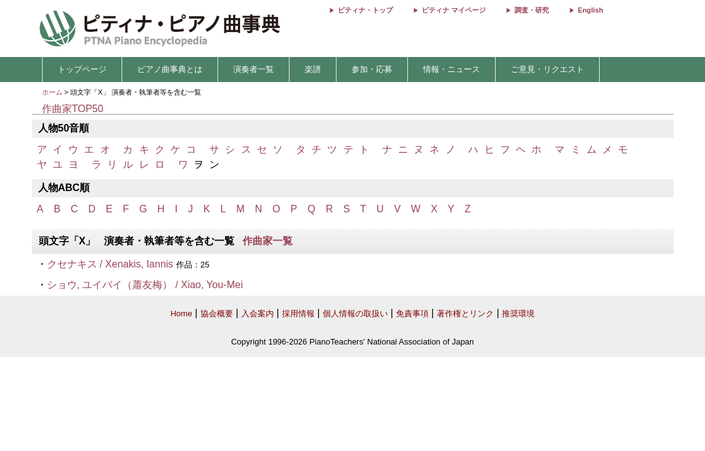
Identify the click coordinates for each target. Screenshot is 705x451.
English (590, 10)
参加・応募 (372, 69)
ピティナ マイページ (454, 10)
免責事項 (412, 313)
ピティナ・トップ (365, 10)
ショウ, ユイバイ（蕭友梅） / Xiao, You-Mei (145, 284)
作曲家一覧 (268, 241)
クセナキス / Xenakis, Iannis (110, 264)
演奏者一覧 (253, 69)
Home (181, 313)
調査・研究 (531, 10)
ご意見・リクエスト (547, 69)
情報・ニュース (451, 69)
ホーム (52, 92)
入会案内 (257, 313)
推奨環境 (518, 313)
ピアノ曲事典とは (169, 69)
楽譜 (313, 69)
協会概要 (217, 313)
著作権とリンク (465, 313)
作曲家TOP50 (72, 108)
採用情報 (298, 313)
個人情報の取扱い (355, 313)
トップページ (82, 69)
